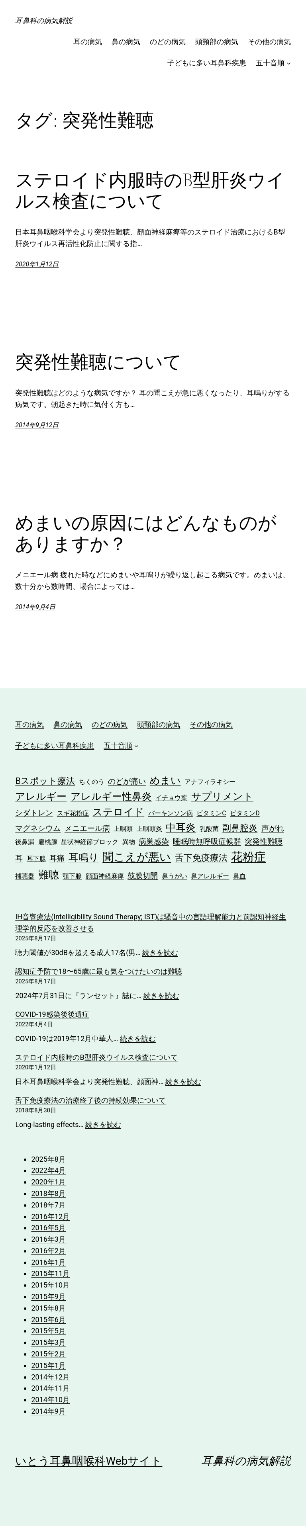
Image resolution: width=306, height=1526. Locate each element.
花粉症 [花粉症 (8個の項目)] (248, 857)
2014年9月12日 (37, 425)
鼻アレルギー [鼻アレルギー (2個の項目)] (210, 876)
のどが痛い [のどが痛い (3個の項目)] (127, 781)
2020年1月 (48, 1182)
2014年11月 (50, 1388)
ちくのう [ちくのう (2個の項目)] (91, 781)
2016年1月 (48, 1262)
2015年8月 (48, 1308)
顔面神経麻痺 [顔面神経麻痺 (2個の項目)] (105, 876)
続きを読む (160, 952)
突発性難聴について (98, 361)
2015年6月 (48, 1319)
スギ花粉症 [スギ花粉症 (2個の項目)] (73, 813)
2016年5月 (48, 1227)
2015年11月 (50, 1273)
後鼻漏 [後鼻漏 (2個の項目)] (24, 842)
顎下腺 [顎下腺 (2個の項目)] (72, 876)
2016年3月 (48, 1239)
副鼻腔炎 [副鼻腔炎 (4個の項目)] (239, 828)
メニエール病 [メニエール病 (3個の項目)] (87, 828)
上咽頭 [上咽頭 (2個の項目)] (123, 828)
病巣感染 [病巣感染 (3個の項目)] (154, 841)
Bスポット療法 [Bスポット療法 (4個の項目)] (45, 781)
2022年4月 (48, 1170)
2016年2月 (48, 1251)
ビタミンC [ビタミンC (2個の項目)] (211, 813)
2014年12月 (50, 1377)
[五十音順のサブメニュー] (288, 63)
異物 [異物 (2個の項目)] (128, 842)
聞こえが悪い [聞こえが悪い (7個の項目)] (136, 857)
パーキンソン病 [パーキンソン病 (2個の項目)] (170, 813)
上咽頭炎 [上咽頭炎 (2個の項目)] (149, 828)
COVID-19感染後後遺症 (52, 1014)
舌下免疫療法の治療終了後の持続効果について (90, 1100)
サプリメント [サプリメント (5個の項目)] (222, 796)
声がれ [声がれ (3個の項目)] (272, 828)
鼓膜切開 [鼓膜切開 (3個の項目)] (143, 875)
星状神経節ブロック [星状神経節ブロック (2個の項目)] (89, 842)
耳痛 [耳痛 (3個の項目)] (57, 858)
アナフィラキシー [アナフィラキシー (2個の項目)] (209, 781)
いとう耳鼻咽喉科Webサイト (88, 1460)
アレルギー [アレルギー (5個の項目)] (41, 796)
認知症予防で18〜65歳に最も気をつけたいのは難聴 (98, 971)
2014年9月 (48, 1411)
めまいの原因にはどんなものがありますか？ (146, 533)
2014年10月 (50, 1399)
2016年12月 (50, 1216)
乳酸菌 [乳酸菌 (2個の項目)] (209, 828)
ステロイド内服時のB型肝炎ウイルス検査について (150, 190)
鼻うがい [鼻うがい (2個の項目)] (174, 876)
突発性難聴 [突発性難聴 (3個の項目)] (263, 841)
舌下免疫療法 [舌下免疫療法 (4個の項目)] (201, 857)
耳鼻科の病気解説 (44, 20)
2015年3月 (48, 1342)
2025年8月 (48, 1159)
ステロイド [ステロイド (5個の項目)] (118, 812)
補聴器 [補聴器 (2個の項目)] (24, 876)
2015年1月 (48, 1365)
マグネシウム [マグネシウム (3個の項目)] (38, 828)
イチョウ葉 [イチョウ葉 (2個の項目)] (171, 797)
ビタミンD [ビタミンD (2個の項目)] (245, 813)
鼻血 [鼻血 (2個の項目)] (239, 876)
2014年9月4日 (35, 607)
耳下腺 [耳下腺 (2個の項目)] (36, 858)
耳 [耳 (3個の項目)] (19, 858)
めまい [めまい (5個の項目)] (165, 780)
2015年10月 (50, 1285)
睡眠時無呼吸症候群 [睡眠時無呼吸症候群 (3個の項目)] (207, 841)
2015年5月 (48, 1331)
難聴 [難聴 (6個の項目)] (48, 874)
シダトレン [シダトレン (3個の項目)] (34, 812)
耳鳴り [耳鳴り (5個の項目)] (84, 857)
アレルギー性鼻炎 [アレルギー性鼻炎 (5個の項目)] (111, 796)
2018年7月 (48, 1205)
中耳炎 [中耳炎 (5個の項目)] (181, 827)
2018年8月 (48, 1193)
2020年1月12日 (37, 264)
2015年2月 (48, 1354)
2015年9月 (48, 1296)
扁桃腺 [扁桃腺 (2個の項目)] (47, 842)
